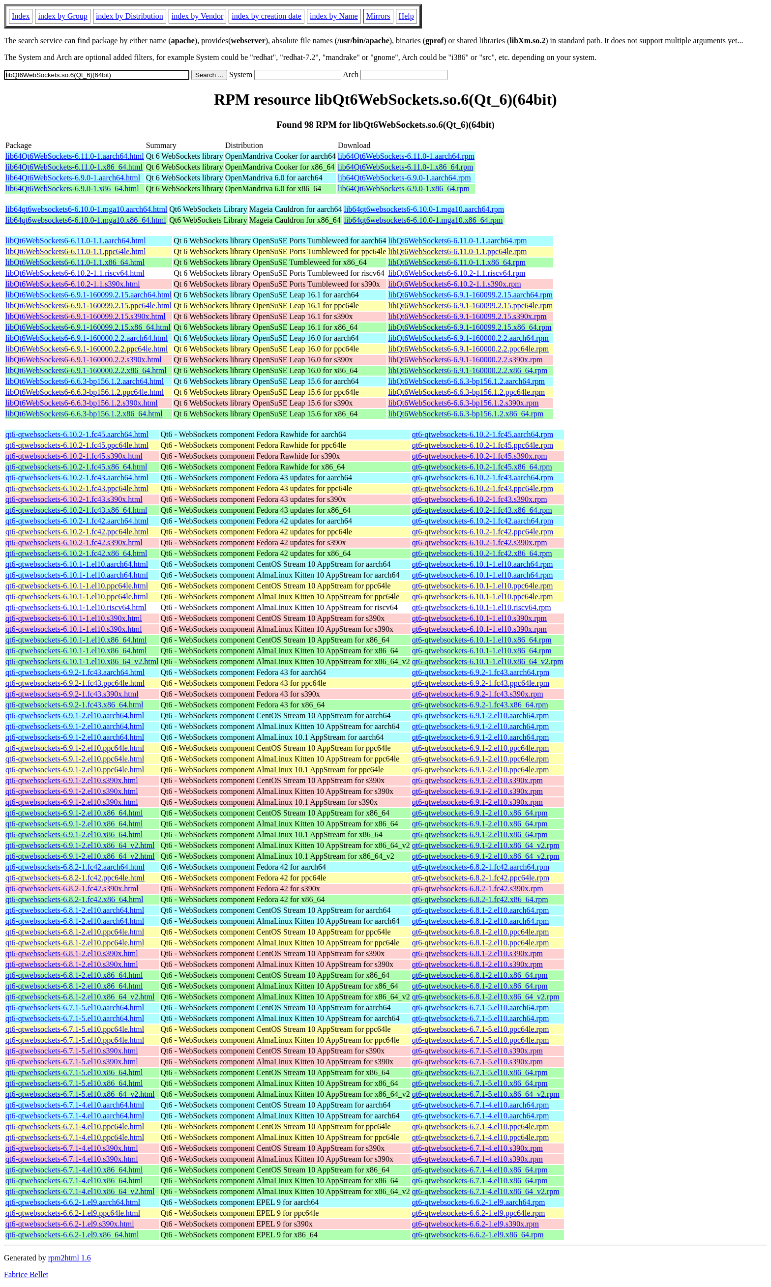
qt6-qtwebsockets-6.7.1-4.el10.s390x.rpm (477, 1148)
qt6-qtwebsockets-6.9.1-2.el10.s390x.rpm (477, 780)
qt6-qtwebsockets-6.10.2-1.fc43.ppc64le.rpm (482, 488)
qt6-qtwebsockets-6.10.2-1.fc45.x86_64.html (76, 467)
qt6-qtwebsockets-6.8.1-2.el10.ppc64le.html (74, 932)
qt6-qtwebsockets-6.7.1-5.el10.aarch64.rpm (480, 1007)
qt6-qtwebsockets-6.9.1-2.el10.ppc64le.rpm (480, 748)
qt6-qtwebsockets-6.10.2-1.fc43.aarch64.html (76, 477)
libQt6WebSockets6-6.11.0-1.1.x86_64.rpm (456, 262)
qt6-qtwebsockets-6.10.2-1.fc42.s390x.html (74, 542)
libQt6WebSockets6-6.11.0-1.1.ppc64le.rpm (457, 251)
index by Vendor (197, 16)
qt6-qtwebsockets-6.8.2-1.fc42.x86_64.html (74, 899)
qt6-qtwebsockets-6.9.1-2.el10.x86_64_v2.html (80, 845)
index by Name (334, 16)
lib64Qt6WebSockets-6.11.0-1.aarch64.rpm (406, 156)
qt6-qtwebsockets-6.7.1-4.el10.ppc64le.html (74, 1126)
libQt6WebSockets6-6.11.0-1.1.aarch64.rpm (457, 240)
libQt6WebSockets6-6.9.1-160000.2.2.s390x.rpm (465, 359)
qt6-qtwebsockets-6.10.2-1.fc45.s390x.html (74, 456)
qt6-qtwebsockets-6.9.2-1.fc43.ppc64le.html (75, 683)
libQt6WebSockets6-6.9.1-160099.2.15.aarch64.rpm (470, 295)
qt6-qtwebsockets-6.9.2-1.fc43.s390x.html (72, 694)
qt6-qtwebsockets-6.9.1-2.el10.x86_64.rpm (480, 813)
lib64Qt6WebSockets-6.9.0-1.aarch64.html (72, 178)
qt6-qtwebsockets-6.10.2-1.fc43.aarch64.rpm (482, 477)
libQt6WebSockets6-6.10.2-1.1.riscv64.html (75, 273)
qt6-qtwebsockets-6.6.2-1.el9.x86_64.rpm (478, 1234)
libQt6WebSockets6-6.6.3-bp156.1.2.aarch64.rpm (466, 381)
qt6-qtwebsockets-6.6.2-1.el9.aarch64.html (72, 1202)
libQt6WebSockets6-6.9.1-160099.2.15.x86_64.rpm (469, 327)
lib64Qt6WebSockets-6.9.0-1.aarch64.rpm (404, 178)
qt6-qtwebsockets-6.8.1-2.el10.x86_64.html (74, 975)
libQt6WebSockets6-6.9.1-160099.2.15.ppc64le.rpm (470, 305)
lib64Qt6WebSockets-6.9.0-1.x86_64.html (72, 188)
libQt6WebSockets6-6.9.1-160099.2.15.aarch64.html (88, 295)
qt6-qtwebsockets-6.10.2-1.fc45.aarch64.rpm (482, 434)
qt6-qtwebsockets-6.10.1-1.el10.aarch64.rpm (482, 564)
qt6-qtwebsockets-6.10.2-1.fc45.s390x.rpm (479, 456)
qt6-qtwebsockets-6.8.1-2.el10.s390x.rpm (477, 953)
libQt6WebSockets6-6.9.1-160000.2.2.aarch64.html (86, 338)
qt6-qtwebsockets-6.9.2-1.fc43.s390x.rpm (477, 694)
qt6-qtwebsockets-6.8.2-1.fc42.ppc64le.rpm (480, 878)
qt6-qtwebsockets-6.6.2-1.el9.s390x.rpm (475, 1224)
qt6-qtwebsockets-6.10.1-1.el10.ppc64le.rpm (482, 586)
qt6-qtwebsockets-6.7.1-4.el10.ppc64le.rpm (480, 1126)
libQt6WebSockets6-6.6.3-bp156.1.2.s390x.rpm (463, 403)
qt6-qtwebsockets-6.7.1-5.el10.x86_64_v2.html (80, 1094)
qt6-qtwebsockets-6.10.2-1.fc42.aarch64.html (76, 521)
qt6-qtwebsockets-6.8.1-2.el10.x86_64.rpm (480, 975)
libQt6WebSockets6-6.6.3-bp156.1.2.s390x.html (81, 403)
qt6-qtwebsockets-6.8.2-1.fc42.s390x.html (72, 888)
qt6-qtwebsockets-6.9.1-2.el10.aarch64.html (74, 715)
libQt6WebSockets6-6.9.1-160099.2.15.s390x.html (85, 316)
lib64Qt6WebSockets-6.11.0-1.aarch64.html (74, 156)
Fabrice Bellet (26, 1274)
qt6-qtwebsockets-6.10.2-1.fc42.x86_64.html (76, 553)
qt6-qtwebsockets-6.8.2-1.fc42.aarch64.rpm (480, 867)
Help (406, 16)
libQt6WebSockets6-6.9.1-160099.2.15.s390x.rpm (467, 316)
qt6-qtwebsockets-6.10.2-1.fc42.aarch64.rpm (482, 521)
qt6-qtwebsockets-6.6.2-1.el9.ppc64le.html (72, 1213)
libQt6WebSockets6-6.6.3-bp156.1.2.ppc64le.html (84, 392)
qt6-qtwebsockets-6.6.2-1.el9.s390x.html (69, 1224)
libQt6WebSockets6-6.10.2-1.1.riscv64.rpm (456, 273)
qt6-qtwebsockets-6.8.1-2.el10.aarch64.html (74, 910)
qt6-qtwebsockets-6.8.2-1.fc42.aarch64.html (75, 867)
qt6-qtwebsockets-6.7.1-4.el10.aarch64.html (74, 1105)
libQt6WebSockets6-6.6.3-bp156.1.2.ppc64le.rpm (466, 392)
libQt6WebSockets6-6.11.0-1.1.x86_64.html (75, 262)
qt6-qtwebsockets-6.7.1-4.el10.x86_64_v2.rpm (486, 1191)
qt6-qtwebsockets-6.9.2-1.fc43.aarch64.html (75, 672)
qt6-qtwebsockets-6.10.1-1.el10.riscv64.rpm (481, 607)
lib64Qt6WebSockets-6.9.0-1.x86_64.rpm (404, 188)
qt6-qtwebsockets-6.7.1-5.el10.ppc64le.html (74, 1029)
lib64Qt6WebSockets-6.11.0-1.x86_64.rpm (405, 167)
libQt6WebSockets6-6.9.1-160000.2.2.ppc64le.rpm (468, 349)
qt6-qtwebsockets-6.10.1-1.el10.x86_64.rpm (482, 640)
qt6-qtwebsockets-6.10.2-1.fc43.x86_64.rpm (482, 510)
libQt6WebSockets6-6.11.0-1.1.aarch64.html (75, 240)
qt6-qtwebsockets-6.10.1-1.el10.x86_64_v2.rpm (487, 661)
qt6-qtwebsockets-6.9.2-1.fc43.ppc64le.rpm (480, 683)
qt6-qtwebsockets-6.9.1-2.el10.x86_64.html (74, 813)
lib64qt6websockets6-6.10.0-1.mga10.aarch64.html (86, 209)
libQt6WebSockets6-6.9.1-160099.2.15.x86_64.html (88, 327)
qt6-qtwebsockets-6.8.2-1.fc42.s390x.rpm (477, 888)
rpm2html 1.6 (69, 1258)
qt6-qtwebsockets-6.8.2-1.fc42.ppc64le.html (75, 878)
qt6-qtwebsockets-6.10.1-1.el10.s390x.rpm (479, 618)
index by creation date (266, 16)
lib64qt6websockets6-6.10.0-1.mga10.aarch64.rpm (424, 209)
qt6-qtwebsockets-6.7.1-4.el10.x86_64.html (74, 1170)
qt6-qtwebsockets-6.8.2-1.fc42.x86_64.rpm (480, 899)
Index (21, 16)
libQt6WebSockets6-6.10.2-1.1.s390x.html (72, 284)
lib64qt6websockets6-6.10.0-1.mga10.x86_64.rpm (423, 220)
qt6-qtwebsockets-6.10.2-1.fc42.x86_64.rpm (482, 553)
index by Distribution (129, 16)
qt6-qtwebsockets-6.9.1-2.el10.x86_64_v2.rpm (486, 845)
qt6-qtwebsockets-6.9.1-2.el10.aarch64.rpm (480, 715)
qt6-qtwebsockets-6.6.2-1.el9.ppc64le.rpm (478, 1213)
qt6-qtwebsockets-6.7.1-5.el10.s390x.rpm (477, 1051)
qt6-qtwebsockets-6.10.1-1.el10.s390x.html (73, 618)
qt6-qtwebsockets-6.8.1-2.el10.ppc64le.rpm (480, 932)
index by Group (62, 16)
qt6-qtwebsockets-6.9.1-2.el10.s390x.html (71, 780)
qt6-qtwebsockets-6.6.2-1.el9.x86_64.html (72, 1234)
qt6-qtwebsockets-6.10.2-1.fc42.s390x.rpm (479, 542)
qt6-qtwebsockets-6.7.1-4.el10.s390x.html (71, 1148)
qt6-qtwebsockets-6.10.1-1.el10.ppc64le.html (76, 586)
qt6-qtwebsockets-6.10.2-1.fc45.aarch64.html (76, 434)
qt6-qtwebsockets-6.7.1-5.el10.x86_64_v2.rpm (486, 1094)
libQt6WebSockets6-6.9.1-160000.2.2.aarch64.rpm (468, 338)
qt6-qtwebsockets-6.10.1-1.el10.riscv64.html (76, 607)
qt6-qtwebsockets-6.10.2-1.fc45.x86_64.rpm (482, 467)
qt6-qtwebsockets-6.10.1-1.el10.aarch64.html (76, 564)
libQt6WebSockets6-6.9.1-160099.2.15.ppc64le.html (88, 305)
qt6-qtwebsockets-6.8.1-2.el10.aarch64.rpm (480, 910)
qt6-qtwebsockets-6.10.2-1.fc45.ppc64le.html (76, 445)
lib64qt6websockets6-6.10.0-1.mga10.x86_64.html (85, 220)
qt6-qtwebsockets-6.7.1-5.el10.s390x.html (71, 1051)
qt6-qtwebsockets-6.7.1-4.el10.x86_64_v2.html (80, 1191)
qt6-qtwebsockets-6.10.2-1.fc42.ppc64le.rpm (482, 531)
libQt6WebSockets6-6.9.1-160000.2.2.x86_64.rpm (467, 370)
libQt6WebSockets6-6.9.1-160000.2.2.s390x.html (83, 359)
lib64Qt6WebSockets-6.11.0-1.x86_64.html (74, 167)
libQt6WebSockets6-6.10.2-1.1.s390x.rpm (454, 284)
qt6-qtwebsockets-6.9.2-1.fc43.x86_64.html (74, 705)
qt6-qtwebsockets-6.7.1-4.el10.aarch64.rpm (480, 1105)
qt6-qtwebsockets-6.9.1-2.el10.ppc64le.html (74, 748)
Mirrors (378, 16)
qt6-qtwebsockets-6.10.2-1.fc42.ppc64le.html (76, 531)
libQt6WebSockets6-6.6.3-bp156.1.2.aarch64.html (84, 381)
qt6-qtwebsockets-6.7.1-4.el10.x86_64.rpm (480, 1170)
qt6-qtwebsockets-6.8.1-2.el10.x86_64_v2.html (80, 997)
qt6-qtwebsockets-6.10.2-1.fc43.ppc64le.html (76, 488)
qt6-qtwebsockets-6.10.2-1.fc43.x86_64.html (76, 510)
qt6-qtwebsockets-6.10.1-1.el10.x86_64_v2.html (82, 661)
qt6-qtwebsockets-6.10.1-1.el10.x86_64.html (76, 640)
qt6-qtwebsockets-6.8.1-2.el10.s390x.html (71, 953)
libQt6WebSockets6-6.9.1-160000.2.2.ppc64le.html (86, 349)
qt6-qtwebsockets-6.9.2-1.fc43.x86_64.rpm (480, 705)
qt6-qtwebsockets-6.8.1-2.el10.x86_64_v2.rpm (486, 997)
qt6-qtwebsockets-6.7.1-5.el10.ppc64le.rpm (480, 1029)
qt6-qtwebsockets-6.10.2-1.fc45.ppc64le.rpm (482, 445)
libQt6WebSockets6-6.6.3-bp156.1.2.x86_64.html (84, 414)
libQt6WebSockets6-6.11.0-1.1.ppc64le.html (75, 251)
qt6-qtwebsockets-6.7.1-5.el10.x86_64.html (74, 1072)
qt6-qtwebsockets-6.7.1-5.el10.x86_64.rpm (480, 1072)
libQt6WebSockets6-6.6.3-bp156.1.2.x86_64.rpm (465, 414)
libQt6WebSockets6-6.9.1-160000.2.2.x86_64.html (86, 370)
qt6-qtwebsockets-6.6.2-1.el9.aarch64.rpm (478, 1202)
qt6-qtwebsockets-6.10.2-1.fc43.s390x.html (74, 499)
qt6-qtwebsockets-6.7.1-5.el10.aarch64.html (74, 1007)
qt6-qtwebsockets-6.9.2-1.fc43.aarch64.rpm (480, 672)
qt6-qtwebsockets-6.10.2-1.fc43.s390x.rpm (479, 499)
